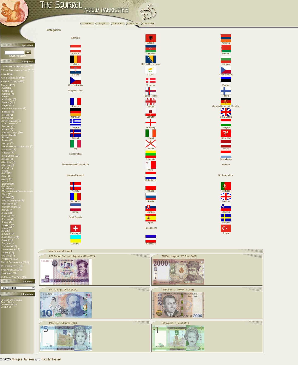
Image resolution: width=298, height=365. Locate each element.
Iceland (5, 168)
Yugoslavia (7, 259)
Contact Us (6, 307)
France (5, 140)
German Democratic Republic (15, 146)
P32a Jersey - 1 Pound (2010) (175, 323)
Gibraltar (6, 153)
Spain (4, 240)
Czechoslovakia (9, 123)
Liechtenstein (8, 184)
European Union (9, 133)
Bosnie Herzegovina (11, 109)
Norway (5, 210)
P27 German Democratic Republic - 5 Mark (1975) (72, 256)
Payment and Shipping (11, 300)
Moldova (6, 197)
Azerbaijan (7, 99)
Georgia (6, 143)
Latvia (5, 181)
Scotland (6, 225)
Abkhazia (6, 88)
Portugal (6, 216)
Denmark (6, 126)
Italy (4, 176)
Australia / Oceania (10, 81)
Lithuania (6, 186)
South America (7, 270)
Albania (5, 91)
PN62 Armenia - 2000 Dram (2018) (178, 290)
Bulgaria (6, 112)
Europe (4, 85)
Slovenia (6, 234)
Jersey (5, 179)
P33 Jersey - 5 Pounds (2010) (63, 323)
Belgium (6, 105)
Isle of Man (7, 173)
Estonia (5, 129)
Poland (5, 213)
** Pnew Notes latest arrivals (14, 70)
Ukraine (5, 256)
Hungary (6, 165)
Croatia (5, 115)
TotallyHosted (51, 359)
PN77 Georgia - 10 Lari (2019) (63, 290)
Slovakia (6, 231)
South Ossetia (8, 237)
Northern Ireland (9, 207)
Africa (3, 74)
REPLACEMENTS (9, 266)
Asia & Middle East (9, 78)
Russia (5, 222)
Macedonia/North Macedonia (15, 191)
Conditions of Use (9, 304)
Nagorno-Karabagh (11, 200)
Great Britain (8, 156)
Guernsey (6, 162)
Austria (5, 96)
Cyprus (5, 118)
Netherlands (7, 204)
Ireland (5, 171)
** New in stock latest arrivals (14, 66)
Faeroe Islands (9, 135)
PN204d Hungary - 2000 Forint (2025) (179, 256)
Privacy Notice (7, 302)
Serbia (5, 228)
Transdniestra (8, 249)
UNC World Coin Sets (11, 277)
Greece (5, 159)
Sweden (6, 243)
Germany (6, 150)
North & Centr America (11, 262)
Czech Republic (9, 121)
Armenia (6, 94)
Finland (5, 137)
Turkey (5, 252)
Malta (4, 194)
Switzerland (7, 246)
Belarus (5, 102)
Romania (6, 219)
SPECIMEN (6, 273)
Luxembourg (8, 188)
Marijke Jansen (23, 359)
